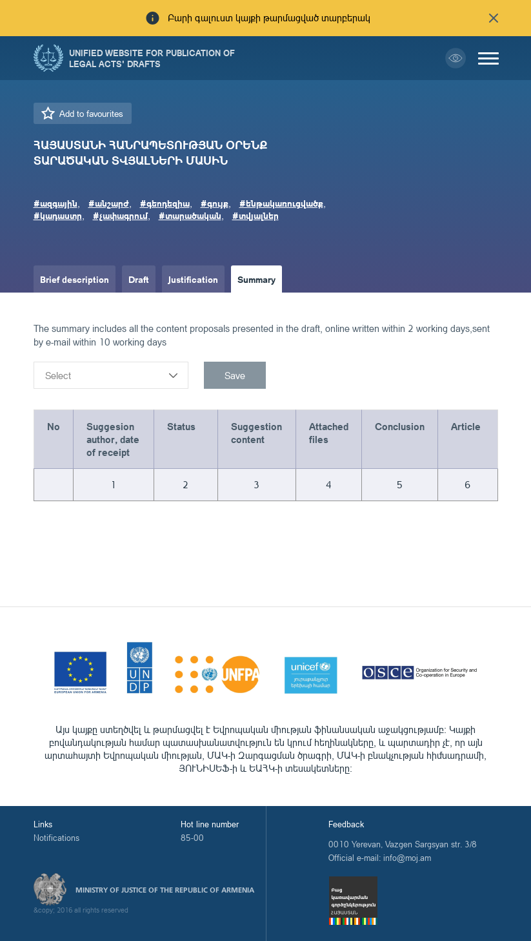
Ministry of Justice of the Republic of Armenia (164, 889)
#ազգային (55, 203)
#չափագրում (120, 215)
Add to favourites (91, 113)
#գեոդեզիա (165, 203)
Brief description (74, 279)
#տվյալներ (255, 215)
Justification (193, 279)
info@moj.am (407, 858)
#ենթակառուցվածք (281, 203)
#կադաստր (58, 215)
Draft (138, 279)
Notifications (56, 837)
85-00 (192, 837)
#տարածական (190, 215)
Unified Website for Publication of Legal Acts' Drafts (152, 58)
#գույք (214, 203)
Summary (256, 279)
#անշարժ (108, 203)
